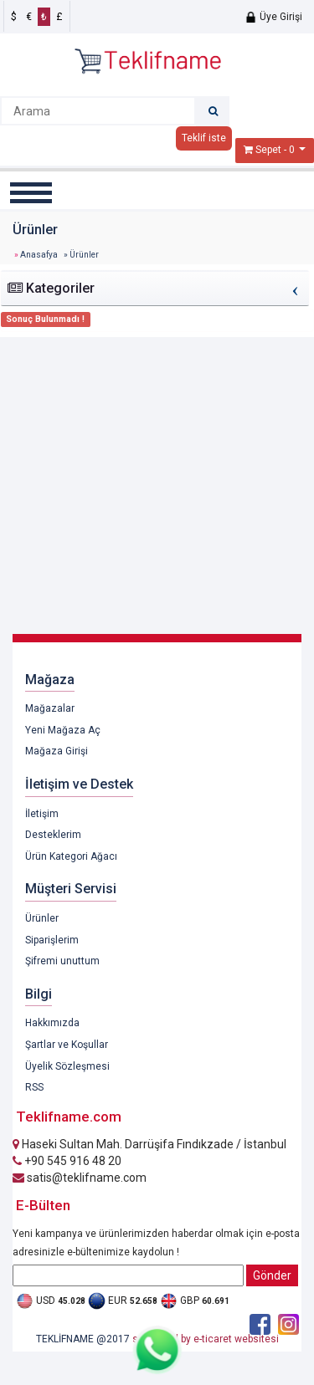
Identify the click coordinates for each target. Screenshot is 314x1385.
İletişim (42, 814)
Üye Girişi (273, 17)
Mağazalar (50, 708)
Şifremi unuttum (62, 961)
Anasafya (39, 254)
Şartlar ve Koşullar (66, 1044)
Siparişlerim (52, 940)
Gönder (272, 1275)
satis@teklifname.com (80, 1177)
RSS (34, 1087)
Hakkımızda (52, 1023)
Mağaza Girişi (56, 751)
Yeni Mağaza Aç (62, 730)
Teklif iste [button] (204, 138)
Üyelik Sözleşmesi (67, 1066)
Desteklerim (53, 835)
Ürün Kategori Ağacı (71, 856)
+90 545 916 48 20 (67, 1161)
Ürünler (42, 918)
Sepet (268, 150)
